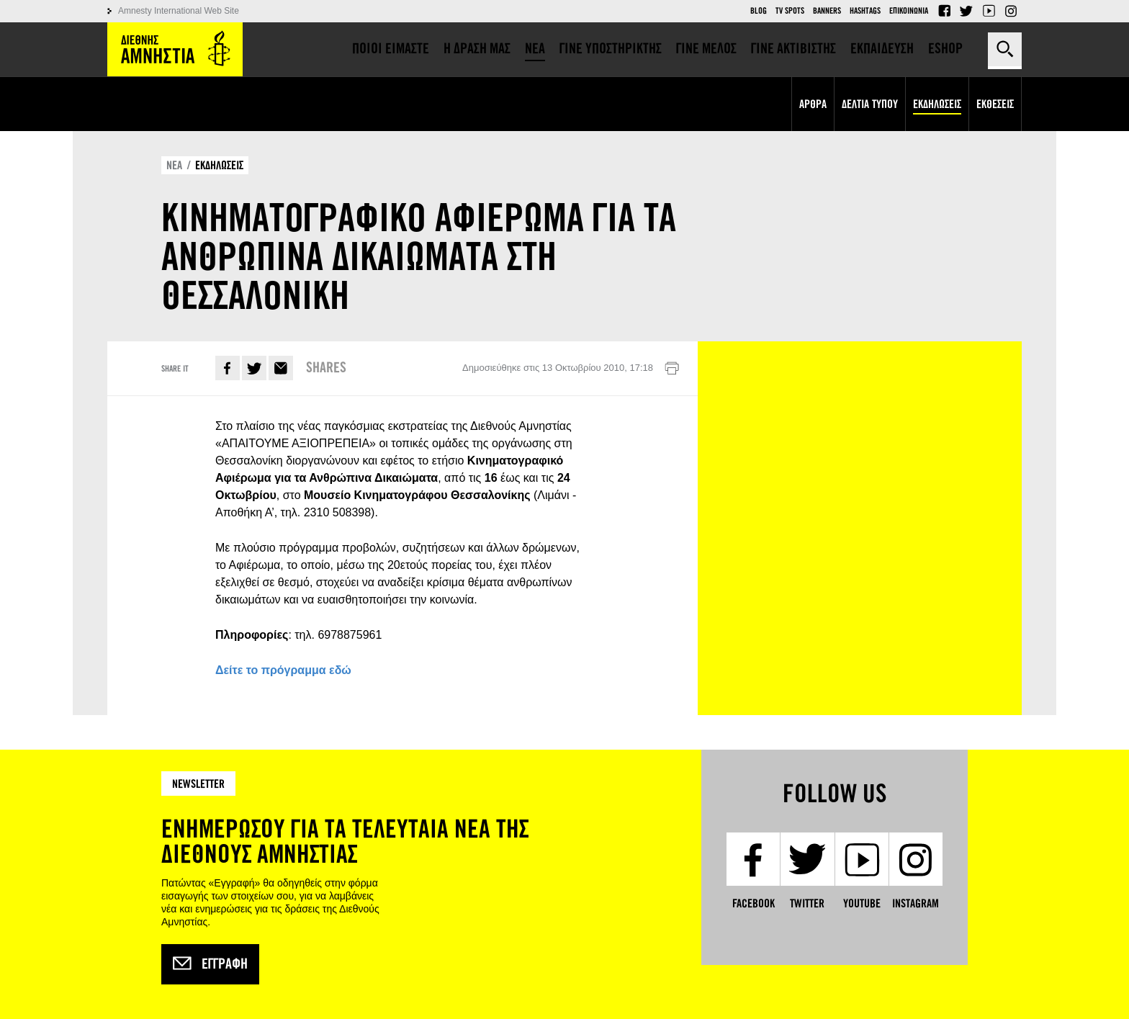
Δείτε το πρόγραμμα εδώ (283, 670)
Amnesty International (175, 49)
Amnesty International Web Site (178, 11)
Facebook (944, 11)
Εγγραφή (210, 964)
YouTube (988, 11)
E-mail (281, 368)
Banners (827, 11)
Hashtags (865, 11)
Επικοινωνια (908, 11)
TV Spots (789, 11)
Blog (758, 11)
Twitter (966, 11)
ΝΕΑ (174, 165)
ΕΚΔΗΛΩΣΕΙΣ (219, 165)
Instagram (1011, 11)
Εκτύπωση (672, 369)
